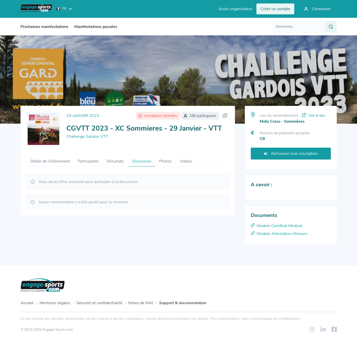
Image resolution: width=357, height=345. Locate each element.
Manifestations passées (95, 26)
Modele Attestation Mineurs (279, 233)
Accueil (27, 303)
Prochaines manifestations (44, 26)
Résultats (115, 161)
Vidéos (186, 161)
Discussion (141, 161)
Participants (88, 161)
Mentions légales (55, 303)
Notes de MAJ (140, 303)
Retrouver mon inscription (291, 153)
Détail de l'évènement (50, 161)
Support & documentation (182, 303)
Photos (165, 161)
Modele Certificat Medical (276, 226)
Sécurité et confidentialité (99, 303)
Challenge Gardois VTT (87, 136)
